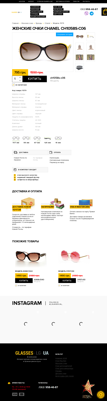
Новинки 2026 (61, 358)
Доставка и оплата (63, 1)
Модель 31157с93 (66, 271)
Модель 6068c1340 (24, 271)
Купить (34, 79)
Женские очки (61, 363)
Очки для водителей (63, 366)
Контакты (86, 1)
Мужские (58, 9)
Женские (35, 9)
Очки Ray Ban (60, 361)
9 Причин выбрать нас (45, 1)
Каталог (31, 1)
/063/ (89, 9)
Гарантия (76, 1)
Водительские (38, 16)
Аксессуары (36, 11)
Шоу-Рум (22, 1)
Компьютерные (61, 11)
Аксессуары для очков (64, 376)
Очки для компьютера (64, 368)
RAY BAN (57, 7)
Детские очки (60, 374)
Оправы (34, 14)
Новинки (35, 7)
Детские (58, 14)
